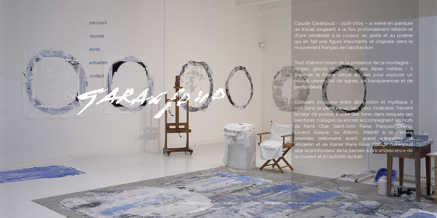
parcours (98, 22)
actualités (99, 62)
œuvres (97, 36)
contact (97, 76)
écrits (95, 49)
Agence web (323, 203)
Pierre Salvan (251, 203)
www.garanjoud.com (107, 191)
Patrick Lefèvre (299, 203)
